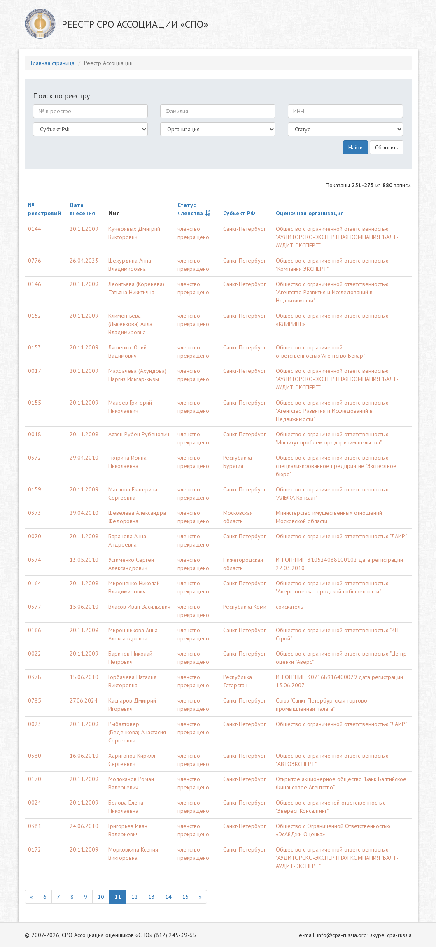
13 (151, 896)
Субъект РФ (239, 213)
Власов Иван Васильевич (139, 606)
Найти (355, 147)
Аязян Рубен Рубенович (138, 434)
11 (117, 896)
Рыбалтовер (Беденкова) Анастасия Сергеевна (137, 732)
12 (134, 896)
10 (101, 896)
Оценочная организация (310, 213)
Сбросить (386, 147)
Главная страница (53, 63)
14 (168, 896)
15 (185, 896)
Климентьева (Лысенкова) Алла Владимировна (130, 324)
